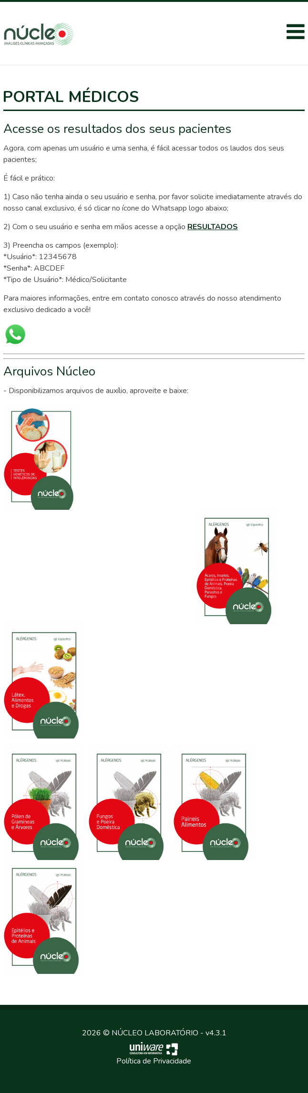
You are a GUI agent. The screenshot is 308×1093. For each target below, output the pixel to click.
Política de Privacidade (153, 1061)
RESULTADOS (212, 227)
